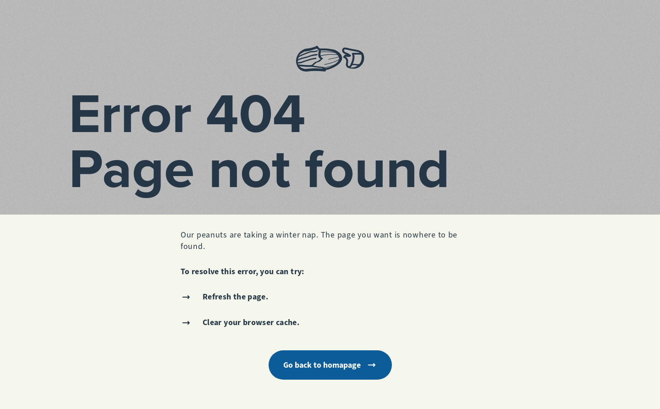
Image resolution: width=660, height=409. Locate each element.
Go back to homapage (330, 364)
